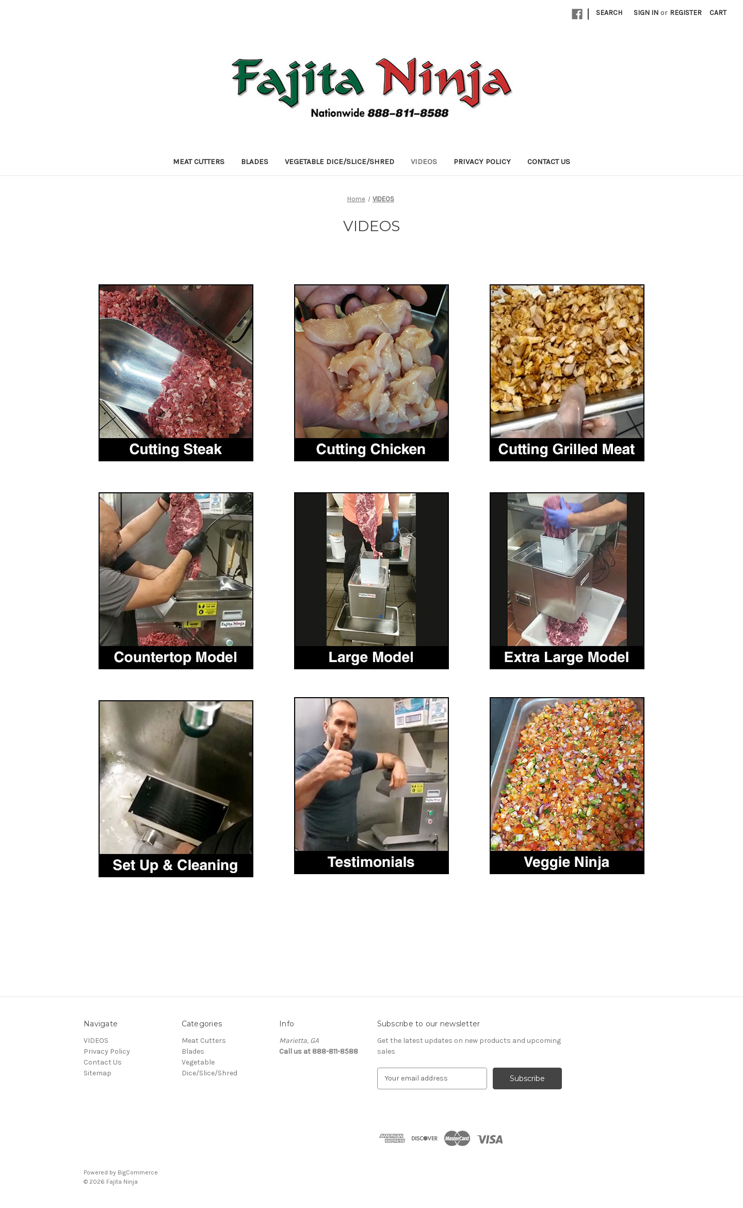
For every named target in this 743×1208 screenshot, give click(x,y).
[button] (176, 372)
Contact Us (548, 161)
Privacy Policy (482, 161)
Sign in (646, 12)
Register (686, 12)
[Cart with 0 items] (718, 12)
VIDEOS (424, 161)
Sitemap (97, 1073)
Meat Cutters (198, 161)
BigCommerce (138, 1172)
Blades (254, 161)
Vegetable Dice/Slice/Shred (339, 161)
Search (609, 12)
